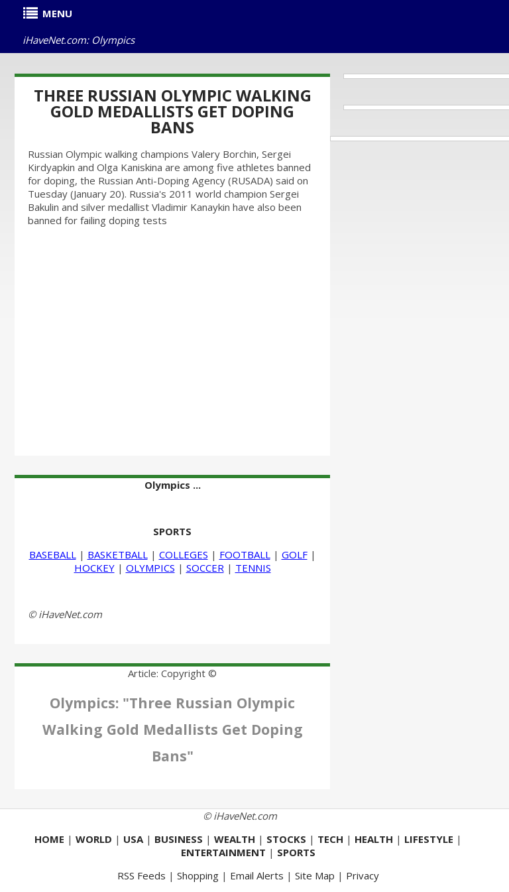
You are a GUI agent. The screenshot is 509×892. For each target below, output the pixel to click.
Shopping (198, 875)
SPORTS (172, 531)
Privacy (362, 875)
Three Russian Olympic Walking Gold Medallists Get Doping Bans (172, 111)
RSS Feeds (141, 875)
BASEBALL (52, 554)
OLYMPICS (150, 567)
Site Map (315, 875)
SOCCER (205, 567)
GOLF (295, 554)
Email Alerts (257, 875)
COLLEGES (183, 554)
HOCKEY (94, 567)
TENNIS (253, 567)
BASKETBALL (117, 554)
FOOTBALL (244, 554)
